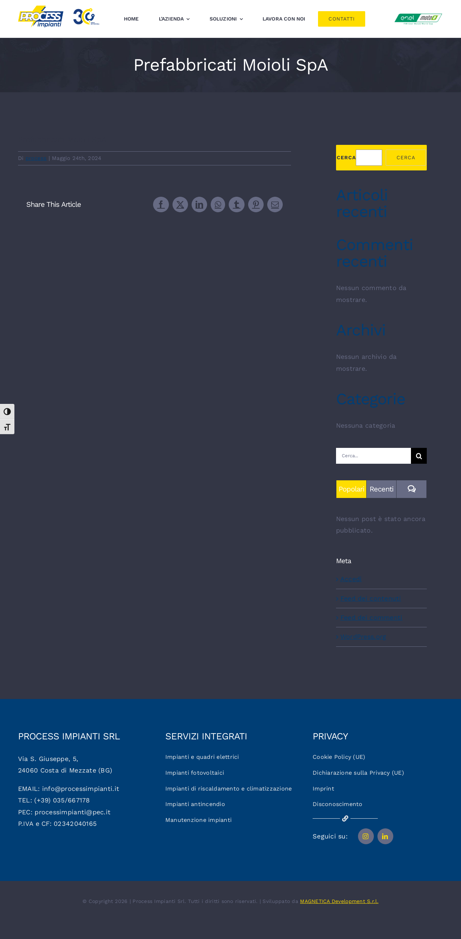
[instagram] (366, 836)
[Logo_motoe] (418, 14)
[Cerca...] (373, 456)
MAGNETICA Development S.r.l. (339, 901)
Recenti (381, 489)
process (36, 158)
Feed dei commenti (371, 617)
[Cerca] (419, 456)
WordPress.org (363, 636)
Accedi (351, 579)
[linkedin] (385, 836)
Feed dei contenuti (370, 598)
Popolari (351, 489)
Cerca (346, 157)
